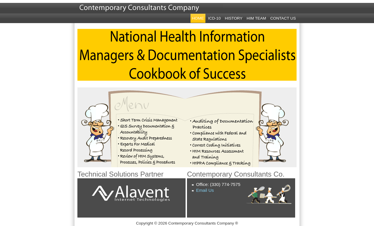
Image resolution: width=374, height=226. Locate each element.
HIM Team (256, 18)
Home (198, 18)
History (234, 18)
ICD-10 (214, 18)
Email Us (205, 190)
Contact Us (283, 18)
